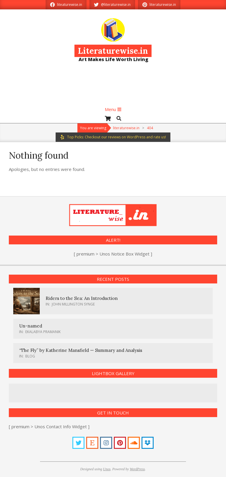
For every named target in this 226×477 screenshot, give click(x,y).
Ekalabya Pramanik (43, 331)
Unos (106, 469)
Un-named (30, 326)
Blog (30, 356)
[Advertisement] (113, 86)
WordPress (137, 469)
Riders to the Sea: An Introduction (82, 298)
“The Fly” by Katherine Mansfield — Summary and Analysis (80, 350)
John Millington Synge (73, 304)
